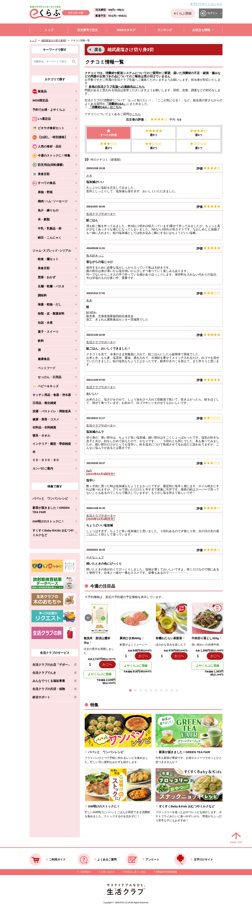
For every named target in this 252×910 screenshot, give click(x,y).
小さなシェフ (95, 557)
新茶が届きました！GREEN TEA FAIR (50, 510)
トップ (33, 40)
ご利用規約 (85, 872)
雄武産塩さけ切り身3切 (53, 40)
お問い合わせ (108, 872)
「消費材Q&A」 (116, 103)
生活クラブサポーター (101, 214)
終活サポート (51, 697)
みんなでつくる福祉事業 (51, 681)
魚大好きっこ (95, 255)
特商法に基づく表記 (135, 872)
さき (89, 176)
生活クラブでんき (51, 673)
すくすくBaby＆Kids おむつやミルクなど (52, 533)
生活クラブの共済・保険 (51, 689)
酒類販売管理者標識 (166, 872)
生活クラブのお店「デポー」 (51, 665)
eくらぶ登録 (183, 13)
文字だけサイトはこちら (206, 4)
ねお (89, 470)
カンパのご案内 (42, 468)
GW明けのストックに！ (48, 521)
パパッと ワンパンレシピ (50, 498)
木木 (89, 301)
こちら (136, 114)
